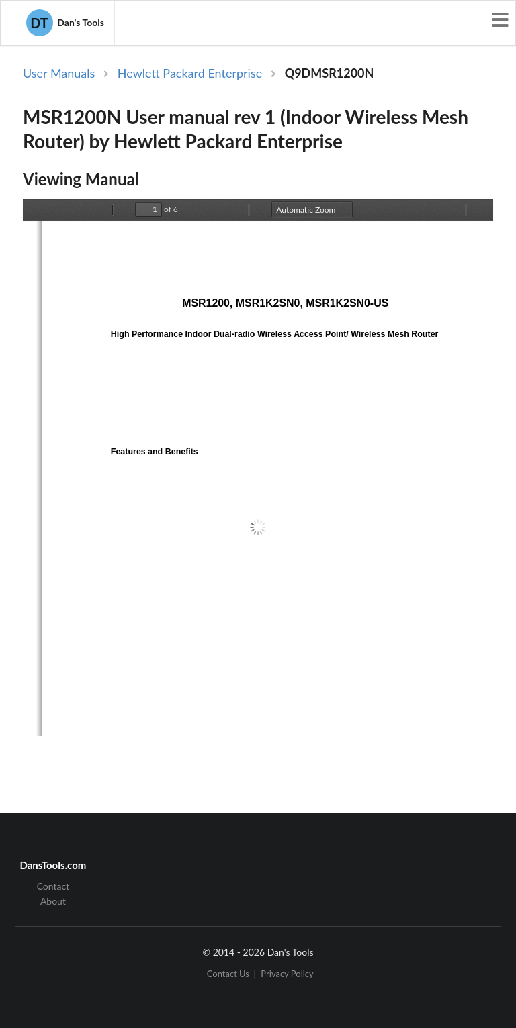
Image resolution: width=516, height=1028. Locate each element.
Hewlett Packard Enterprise (190, 73)
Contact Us (228, 974)
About (53, 901)
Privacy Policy (287, 974)
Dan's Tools (65, 22)
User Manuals (59, 73)
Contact (53, 886)
